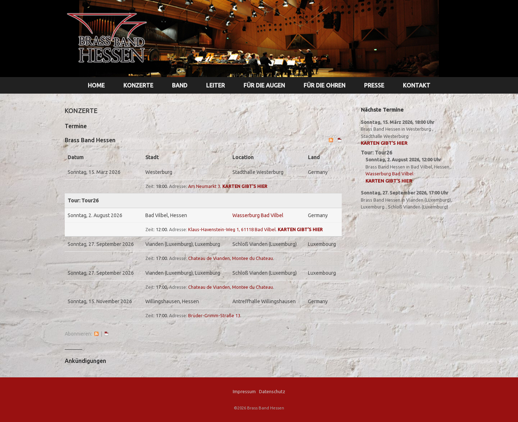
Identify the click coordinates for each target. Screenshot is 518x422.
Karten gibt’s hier (244, 186)
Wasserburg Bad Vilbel (257, 215)
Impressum (244, 391)
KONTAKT (416, 85)
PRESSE (374, 85)
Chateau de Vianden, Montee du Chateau (230, 258)
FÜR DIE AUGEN (264, 85)
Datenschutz (272, 391)
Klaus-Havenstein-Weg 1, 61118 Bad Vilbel (232, 229)
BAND (179, 85)
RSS (96, 334)
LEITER (215, 85)
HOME (96, 85)
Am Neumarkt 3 (204, 186)
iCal (106, 334)
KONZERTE (138, 85)
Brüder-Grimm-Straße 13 (214, 315)
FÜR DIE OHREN (324, 85)
